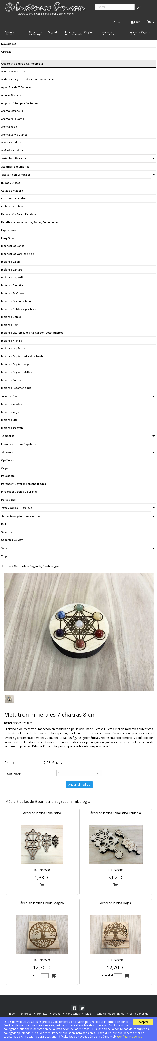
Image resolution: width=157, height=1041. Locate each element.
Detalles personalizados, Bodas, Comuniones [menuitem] (29, 222)
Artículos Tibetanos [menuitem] (13, 158)
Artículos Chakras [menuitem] (10, 33)
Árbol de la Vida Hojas (115, 903)
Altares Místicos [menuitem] (11, 95)
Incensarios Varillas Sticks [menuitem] (17, 254)
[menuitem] (46, 9)
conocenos (73, 1014)
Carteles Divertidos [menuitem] (13, 198)
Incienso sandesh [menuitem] (12, 404)
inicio (12, 1014)
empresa (25, 1014)
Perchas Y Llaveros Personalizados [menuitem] (23, 484)
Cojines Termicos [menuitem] (12, 206)
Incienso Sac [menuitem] (9, 396)
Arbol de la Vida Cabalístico (42, 813)
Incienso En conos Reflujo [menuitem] (17, 301)
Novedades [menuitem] (8, 44)
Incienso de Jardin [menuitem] (13, 277)
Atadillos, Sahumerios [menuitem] (15, 166)
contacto (42, 1014)
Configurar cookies (129, 1036)
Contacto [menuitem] (118, 22)
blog (88, 1014)
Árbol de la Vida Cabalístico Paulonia (115, 813)
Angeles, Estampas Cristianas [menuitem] (19, 103)
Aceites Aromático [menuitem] (13, 71)
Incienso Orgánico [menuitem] (13, 348)
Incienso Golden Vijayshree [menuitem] (18, 309)
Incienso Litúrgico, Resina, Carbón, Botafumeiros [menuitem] (32, 332)
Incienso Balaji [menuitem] (10, 261)
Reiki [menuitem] (4, 524)
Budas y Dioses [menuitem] (10, 183)
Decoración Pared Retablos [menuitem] (18, 214)
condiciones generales (110, 1014)
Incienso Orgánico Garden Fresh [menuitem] (80, 33)
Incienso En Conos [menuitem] (12, 293)
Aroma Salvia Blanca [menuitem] (14, 134)
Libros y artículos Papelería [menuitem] (18, 444)
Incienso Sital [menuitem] (9, 420)
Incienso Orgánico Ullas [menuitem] (141, 33)
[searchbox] (115, 7)
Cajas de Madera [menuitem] (12, 190)
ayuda (56, 1014)
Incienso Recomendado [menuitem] (16, 388)
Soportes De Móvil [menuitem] (13, 540)
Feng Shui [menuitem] (7, 238)
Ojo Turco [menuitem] (7, 460)
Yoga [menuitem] (4, 556)
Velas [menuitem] (4, 548)
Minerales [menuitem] (7, 452)
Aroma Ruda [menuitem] (9, 126)
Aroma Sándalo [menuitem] (11, 142)
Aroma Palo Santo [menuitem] (12, 119)
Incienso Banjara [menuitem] (12, 269)
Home (6, 566)
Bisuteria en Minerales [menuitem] (15, 174)
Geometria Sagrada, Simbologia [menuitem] (44, 33)
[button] (139, 7)
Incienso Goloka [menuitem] (11, 317)
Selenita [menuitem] (6, 532)
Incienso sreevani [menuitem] (12, 428)
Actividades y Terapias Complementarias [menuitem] (27, 79)
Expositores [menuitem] (8, 230)
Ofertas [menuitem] (6, 51)
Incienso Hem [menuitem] (9, 325)
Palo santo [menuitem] (8, 476)
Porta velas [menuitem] (8, 499)
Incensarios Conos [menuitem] (12, 246)
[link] (74, 1008)
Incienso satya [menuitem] (10, 412)
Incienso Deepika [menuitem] (12, 285)
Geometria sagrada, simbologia (36, 566)
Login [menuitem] (136, 22)
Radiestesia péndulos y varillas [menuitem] (21, 516)
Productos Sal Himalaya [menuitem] (16, 507)
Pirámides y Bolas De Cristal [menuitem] (19, 491)
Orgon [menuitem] (5, 468)
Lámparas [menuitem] (7, 436)
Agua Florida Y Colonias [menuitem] (16, 87)
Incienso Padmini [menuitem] (12, 380)
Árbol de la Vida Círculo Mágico (42, 903)
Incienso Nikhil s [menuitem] (11, 340)
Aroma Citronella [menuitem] (12, 111)
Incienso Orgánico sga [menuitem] (109, 33)
